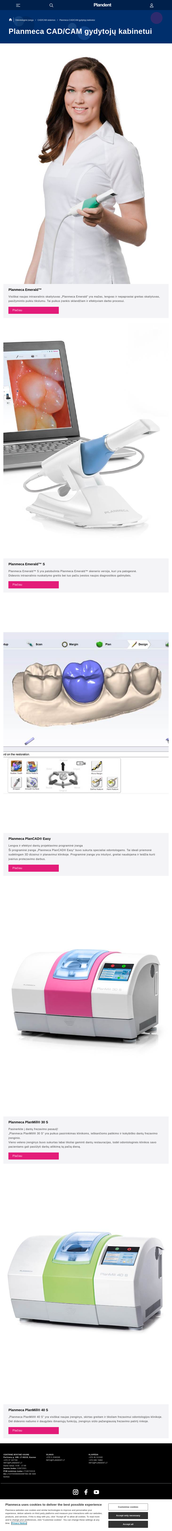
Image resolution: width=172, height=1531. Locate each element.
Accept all (128, 1525)
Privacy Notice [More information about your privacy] (19, 1524)
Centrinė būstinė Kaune (16, 1455)
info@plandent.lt (12, 1463)
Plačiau (17, 310)
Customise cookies (128, 1508)
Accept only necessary (128, 1517)
